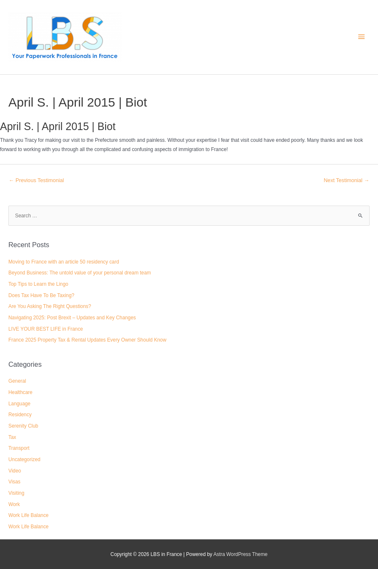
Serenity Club (23, 426)
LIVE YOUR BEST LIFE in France (45, 329)
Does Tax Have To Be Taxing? (41, 295)
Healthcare (20, 392)
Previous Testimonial (36, 180)
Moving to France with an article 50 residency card (63, 262)
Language (19, 404)
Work (14, 504)
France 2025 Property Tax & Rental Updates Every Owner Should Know (87, 340)
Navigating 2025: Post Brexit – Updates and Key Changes (72, 318)
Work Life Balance (28, 515)
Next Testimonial (347, 180)
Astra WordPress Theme (240, 554)
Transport (18, 448)
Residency (19, 415)
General (17, 381)
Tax (12, 437)
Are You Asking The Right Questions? (49, 306)
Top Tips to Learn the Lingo (38, 284)
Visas (14, 482)
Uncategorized (24, 459)
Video (14, 471)
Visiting (16, 493)
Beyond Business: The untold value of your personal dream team (79, 273)
